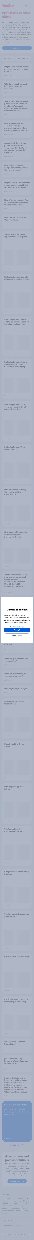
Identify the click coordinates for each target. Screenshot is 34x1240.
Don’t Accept (17, 636)
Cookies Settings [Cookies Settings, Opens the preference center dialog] (17, 627)
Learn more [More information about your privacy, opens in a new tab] (23, 622)
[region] (17, 620)
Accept (17, 630)
